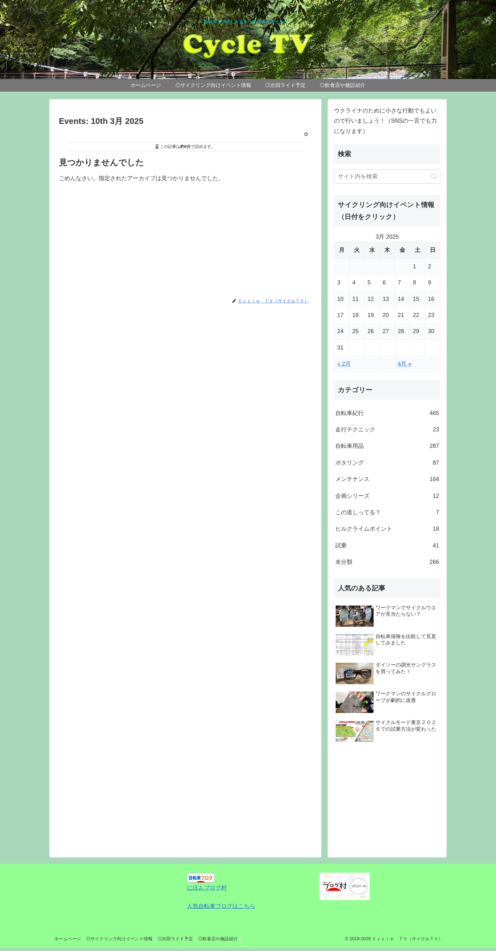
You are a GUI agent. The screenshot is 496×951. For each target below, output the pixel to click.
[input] (387, 176)
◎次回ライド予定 (179, 938)
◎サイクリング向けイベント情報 (122, 938)
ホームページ (68, 938)
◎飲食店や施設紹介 (224, 938)
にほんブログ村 (207, 888)
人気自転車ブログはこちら (221, 906)
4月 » (404, 364)
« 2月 (344, 364)
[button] (433, 176)
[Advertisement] (185, 245)
